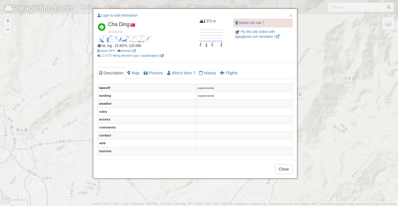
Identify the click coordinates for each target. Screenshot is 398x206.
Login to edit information (118, 15)
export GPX (107, 50)
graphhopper (150, 55)
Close (284, 169)
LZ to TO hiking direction (116, 55)
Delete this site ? (249, 23)
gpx (136, 55)
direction (128, 50)
